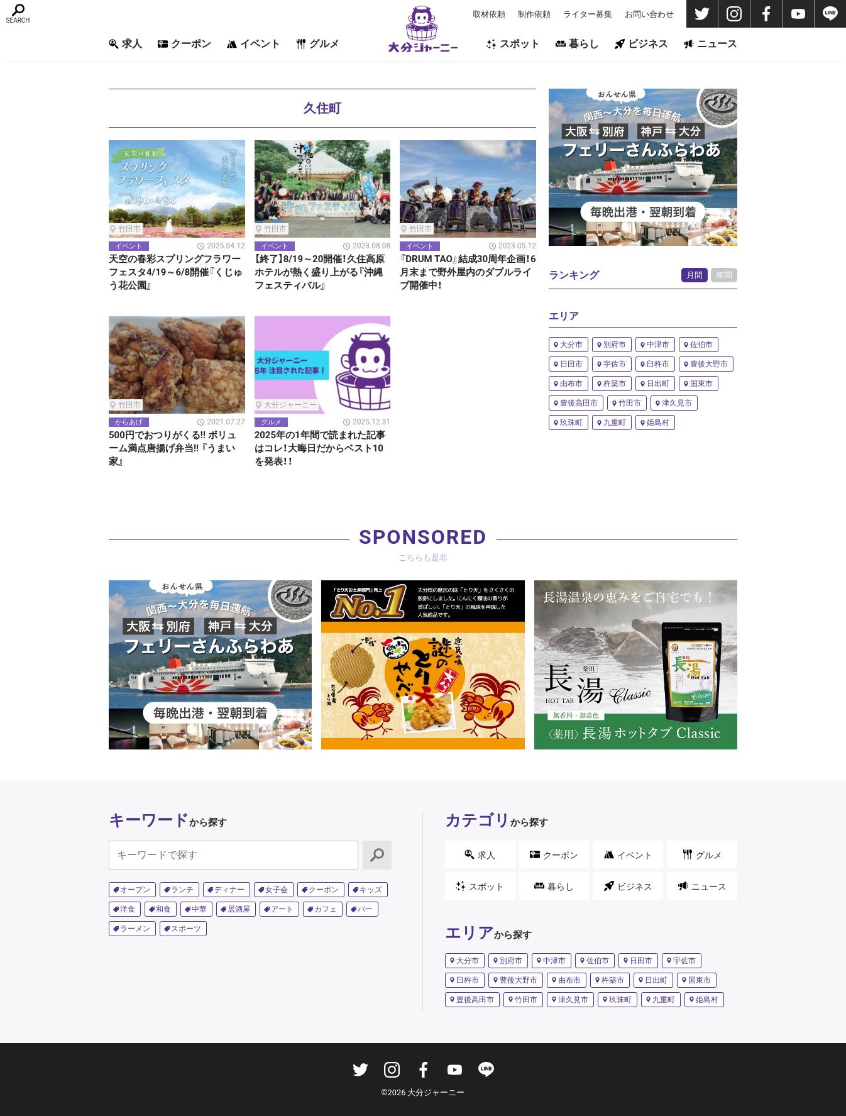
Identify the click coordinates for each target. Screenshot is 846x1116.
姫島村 (658, 422)
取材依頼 (489, 14)
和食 (163, 909)
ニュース (710, 44)
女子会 (276, 889)
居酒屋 (239, 909)
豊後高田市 (579, 403)
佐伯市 (701, 344)
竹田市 (629, 403)
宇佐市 (614, 364)
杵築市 (614, 383)
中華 (199, 909)
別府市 (614, 344)
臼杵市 (658, 364)
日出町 (658, 383)
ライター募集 (587, 14)
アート (282, 909)
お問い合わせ (649, 14)
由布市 (571, 383)
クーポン (184, 44)
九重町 (614, 422)
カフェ (325, 909)
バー (365, 909)
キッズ (371, 889)
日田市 (571, 364)
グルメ (317, 44)
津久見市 (677, 403)
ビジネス (641, 44)
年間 (724, 275)
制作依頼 (534, 14)
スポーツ (186, 928)
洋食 (127, 909)
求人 (125, 44)
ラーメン (135, 928)
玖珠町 (571, 422)
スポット (513, 44)
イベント (253, 44)
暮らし (577, 44)
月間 (694, 275)
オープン (135, 889)
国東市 (701, 383)
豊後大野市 (709, 364)
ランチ (182, 889)
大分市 (571, 344)
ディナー (229, 889)
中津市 (658, 344)
